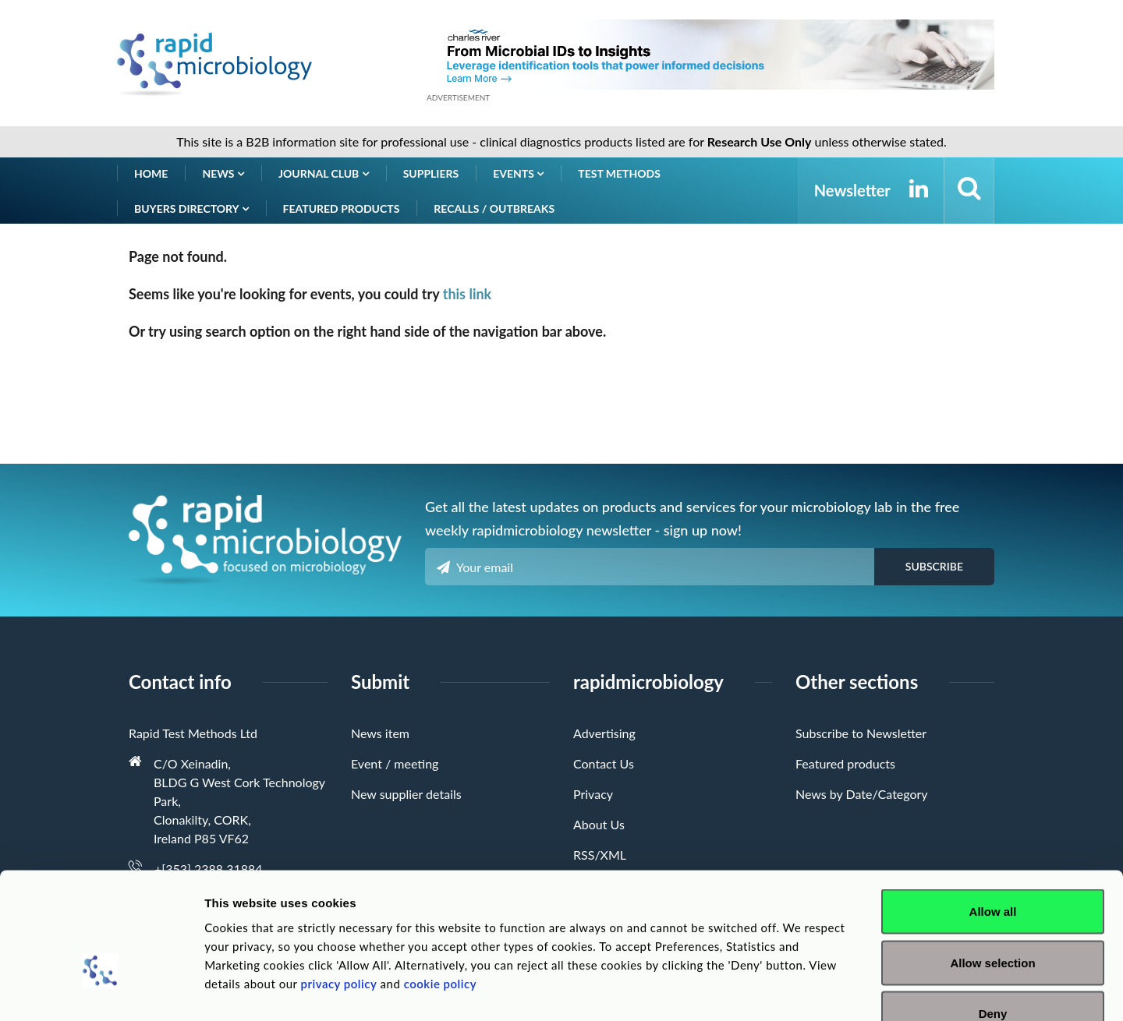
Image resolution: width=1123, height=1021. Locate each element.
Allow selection (992, 867)
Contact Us (603, 763)
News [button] (223, 173)
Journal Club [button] (323, 173)
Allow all (993, 816)
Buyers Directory (191, 208)
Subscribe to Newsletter (860, 733)
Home (151, 173)
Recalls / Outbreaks (494, 208)
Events (518, 173)
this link (467, 293)
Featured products (341, 208)
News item (380, 733)
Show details (818, 990)
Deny (993, 918)
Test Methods (619, 173)
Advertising (604, 733)
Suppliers (431, 173)
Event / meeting (394, 763)
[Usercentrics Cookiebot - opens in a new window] (101, 990)
